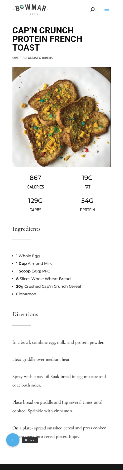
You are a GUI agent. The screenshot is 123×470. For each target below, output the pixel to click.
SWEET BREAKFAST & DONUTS (32, 58)
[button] (12, 440)
